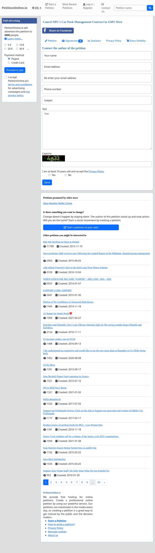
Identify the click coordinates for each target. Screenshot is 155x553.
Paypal (15, 58)
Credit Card (18, 62)
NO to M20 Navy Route (55, 387)
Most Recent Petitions (69, 6)
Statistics (94, 40)
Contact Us (105, 8)
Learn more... (13, 38)
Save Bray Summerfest (54, 459)
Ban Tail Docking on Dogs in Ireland (61, 242)
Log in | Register (89, 6)
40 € (21, 48)
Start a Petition (50, 6)
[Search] (130, 8)
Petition (51, 40)
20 (98, 482)
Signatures (72, 41)
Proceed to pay (14, 70)
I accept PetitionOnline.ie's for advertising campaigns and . (20, 86)
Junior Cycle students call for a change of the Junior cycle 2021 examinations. (81, 436)
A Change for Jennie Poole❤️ (57, 313)
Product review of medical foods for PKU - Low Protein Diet (72, 425)
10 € (21, 44)
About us (53, 535)
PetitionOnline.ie (14, 8)
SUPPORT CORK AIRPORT (57, 290)
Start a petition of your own (81, 227)
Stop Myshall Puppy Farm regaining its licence (66, 376)
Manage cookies (57, 531)
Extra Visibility (136, 40)
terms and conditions (20, 84)
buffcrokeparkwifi (52, 399)
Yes (54, 175)
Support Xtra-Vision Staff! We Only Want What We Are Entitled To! (76, 470)
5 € (9, 44)
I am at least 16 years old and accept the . (73, 171)
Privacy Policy (113, 40)
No (69, 175)
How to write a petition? (61, 524)
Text (44, 109)
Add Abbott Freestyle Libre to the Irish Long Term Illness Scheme (75, 267)
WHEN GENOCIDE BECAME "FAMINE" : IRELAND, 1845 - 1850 (77, 279)
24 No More (49, 365)
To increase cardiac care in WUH (59, 339)
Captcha (46, 153)
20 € (10, 48)
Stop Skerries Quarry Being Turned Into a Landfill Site (69, 448)
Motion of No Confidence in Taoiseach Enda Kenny (68, 302)
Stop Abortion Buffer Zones (57, 203)
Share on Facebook (57, 30)
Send (47, 182)
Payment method (14, 55)
